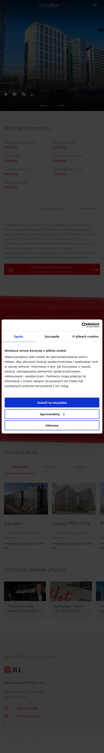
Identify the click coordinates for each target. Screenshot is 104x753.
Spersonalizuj (52, 414)
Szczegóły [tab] (52, 336)
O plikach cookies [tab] (85, 336)
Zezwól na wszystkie (52, 402)
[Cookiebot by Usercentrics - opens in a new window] (81, 325)
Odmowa (52, 425)
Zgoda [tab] (18, 336)
